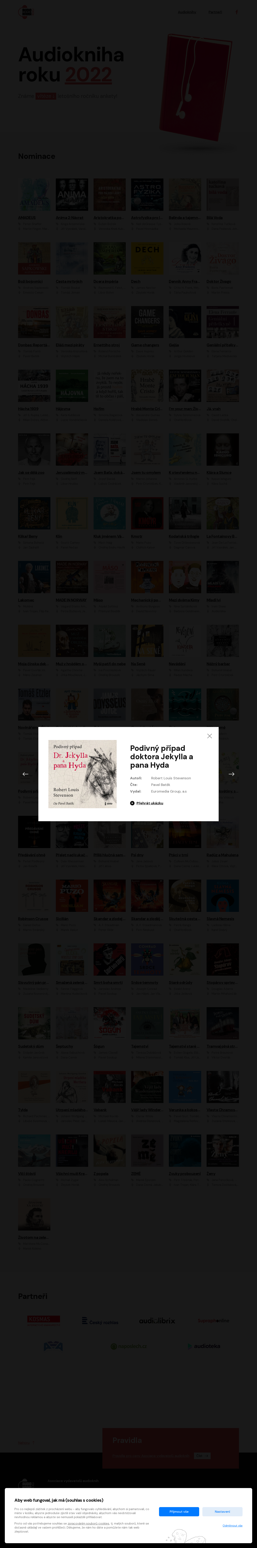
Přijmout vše (179, 1511)
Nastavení (222, 1511)
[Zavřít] (210, 736)
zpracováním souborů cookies (88, 1524)
